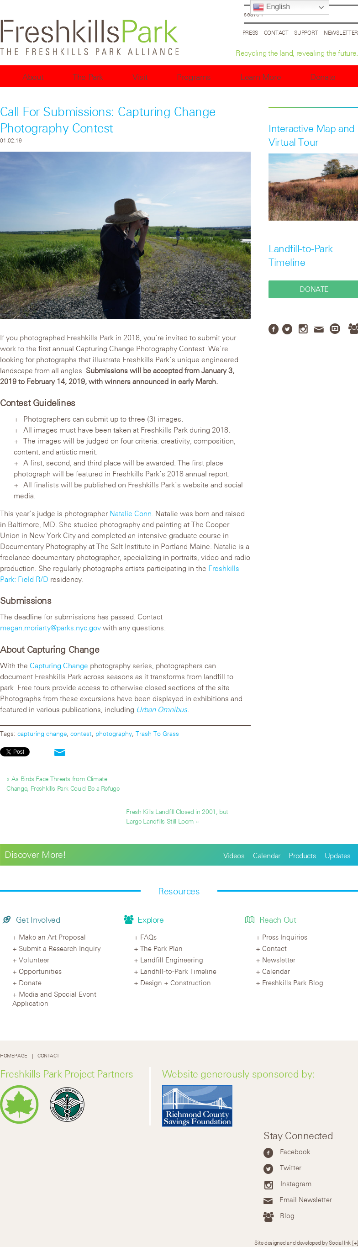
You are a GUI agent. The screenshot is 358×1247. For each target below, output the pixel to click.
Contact (276, 32)
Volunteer (34, 960)
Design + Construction (175, 982)
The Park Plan (161, 948)
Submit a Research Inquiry (60, 948)
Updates (338, 855)
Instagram (295, 1183)
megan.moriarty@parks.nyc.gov (50, 627)
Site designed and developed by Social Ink (302, 1242)
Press (250, 32)
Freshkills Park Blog (292, 982)
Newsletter (341, 32)
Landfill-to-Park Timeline (178, 971)
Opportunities (40, 971)
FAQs (148, 937)
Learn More (260, 77)
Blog (287, 1215)
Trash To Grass (157, 733)
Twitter (290, 1167)
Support (306, 32)
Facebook (295, 1151)
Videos (234, 855)
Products (302, 855)
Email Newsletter (305, 1199)
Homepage (13, 1055)
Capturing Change (59, 665)
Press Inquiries (284, 937)
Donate (323, 77)
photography (113, 733)
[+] (355, 1242)
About (32, 77)
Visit (139, 77)
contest (81, 733)
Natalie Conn (131, 513)
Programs (194, 77)
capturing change (42, 733)
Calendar (266, 855)
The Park (88, 77)
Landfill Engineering (171, 960)
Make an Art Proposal (52, 937)
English (271, 7)
